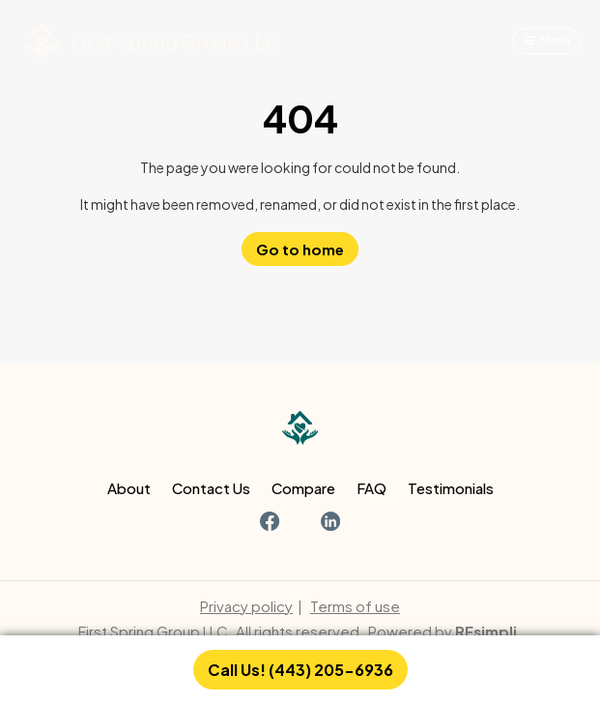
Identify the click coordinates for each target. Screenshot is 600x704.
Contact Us (211, 488)
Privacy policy (246, 606)
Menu (555, 40)
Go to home (300, 249)
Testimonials (451, 488)
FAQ (371, 488)
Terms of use (355, 606)
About (129, 488)
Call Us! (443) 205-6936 (300, 670)
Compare (303, 488)
